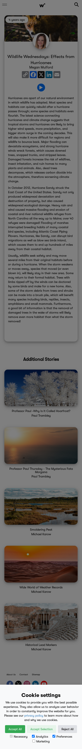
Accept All (15, 729)
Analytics (40, 736)
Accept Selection (41, 729)
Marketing (41, 741)
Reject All (67, 729)
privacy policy (33, 715)
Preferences (62, 736)
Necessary (19, 736)
